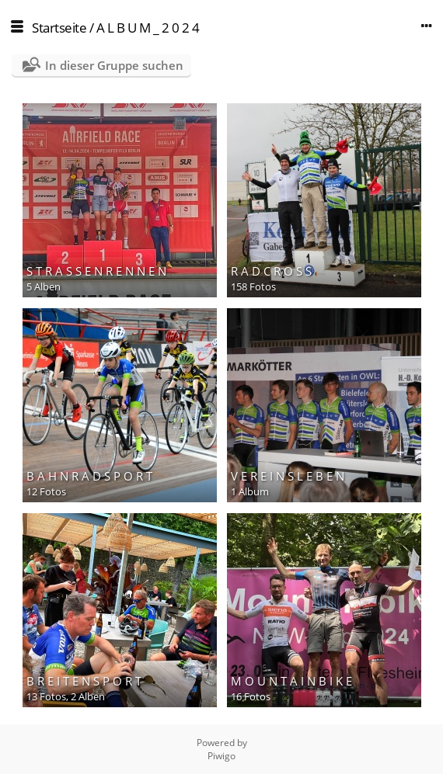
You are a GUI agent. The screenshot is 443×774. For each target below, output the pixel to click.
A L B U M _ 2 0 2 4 (148, 27)
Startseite (59, 27)
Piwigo (221, 755)
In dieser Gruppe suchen (114, 65)
